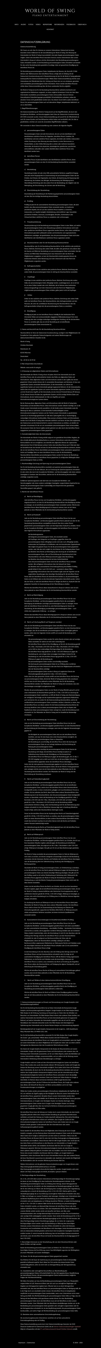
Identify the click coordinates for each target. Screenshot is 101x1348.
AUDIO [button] (23, 24)
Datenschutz (31, 1343)
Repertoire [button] (47, 24)
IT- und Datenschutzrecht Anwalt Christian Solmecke (56, 1329)
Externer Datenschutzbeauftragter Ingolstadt (67, 1327)
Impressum (21, 1343)
